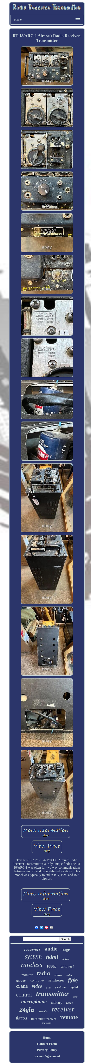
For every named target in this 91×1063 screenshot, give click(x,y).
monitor (27, 975)
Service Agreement (47, 1056)
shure (58, 975)
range (69, 1002)
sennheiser (56, 980)
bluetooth (21, 980)
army (75, 996)
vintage (65, 959)
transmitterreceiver (43, 1019)
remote (69, 1017)
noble (69, 975)
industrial (47, 1023)
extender (43, 1011)
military (56, 1002)
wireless (31, 964)
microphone (34, 1001)
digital (74, 987)
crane (22, 986)
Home (47, 1037)
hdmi (52, 957)
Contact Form (47, 1044)
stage (66, 950)
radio (43, 973)
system (33, 956)
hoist (48, 988)
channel (67, 966)
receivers (32, 949)
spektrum (60, 987)
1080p (51, 966)
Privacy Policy (47, 1050)
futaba (21, 1018)
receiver (63, 1009)
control (24, 995)
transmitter (52, 994)
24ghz (26, 1009)
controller (37, 980)
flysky (73, 980)
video (37, 986)
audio (51, 949)
